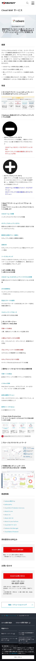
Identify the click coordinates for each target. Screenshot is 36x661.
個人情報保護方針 (13, 653)
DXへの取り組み (6, 623)
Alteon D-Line (8, 511)
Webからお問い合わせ (20, 576)
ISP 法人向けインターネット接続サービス (9, 639)
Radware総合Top (9, 501)
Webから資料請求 (21, 550)
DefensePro (8, 504)
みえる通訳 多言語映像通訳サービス (26, 633)
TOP (2, 615)
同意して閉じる (18, 657)
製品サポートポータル (7, 633)
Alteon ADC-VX (8, 518)
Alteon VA (7, 515)
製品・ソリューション (11, 615)
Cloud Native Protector (11, 531)
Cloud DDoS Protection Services (14, 508)
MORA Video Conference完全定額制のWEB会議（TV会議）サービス (26, 639)
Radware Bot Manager (11, 528)
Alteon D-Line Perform (11, 521)
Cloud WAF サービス (10, 525)
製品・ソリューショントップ (20, 605)
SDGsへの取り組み (23, 623)
